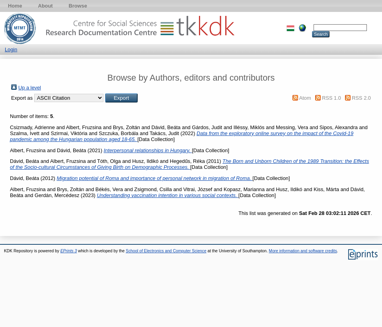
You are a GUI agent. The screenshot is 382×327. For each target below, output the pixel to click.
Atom (305, 98)
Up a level (29, 88)
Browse (78, 6)
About (45, 6)
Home (15, 6)
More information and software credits (303, 251)
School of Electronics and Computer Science (166, 251)
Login (11, 49)
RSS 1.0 (331, 98)
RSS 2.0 (361, 98)
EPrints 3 (68, 251)
